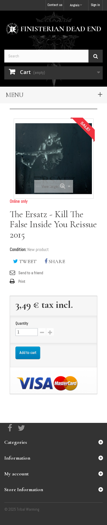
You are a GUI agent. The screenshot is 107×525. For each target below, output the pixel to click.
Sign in (95, 5)
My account (16, 473)
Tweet (25, 261)
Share (55, 261)
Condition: (18, 249)
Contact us (54, 5)
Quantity (21, 323)
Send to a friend (30, 273)
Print (21, 281)
